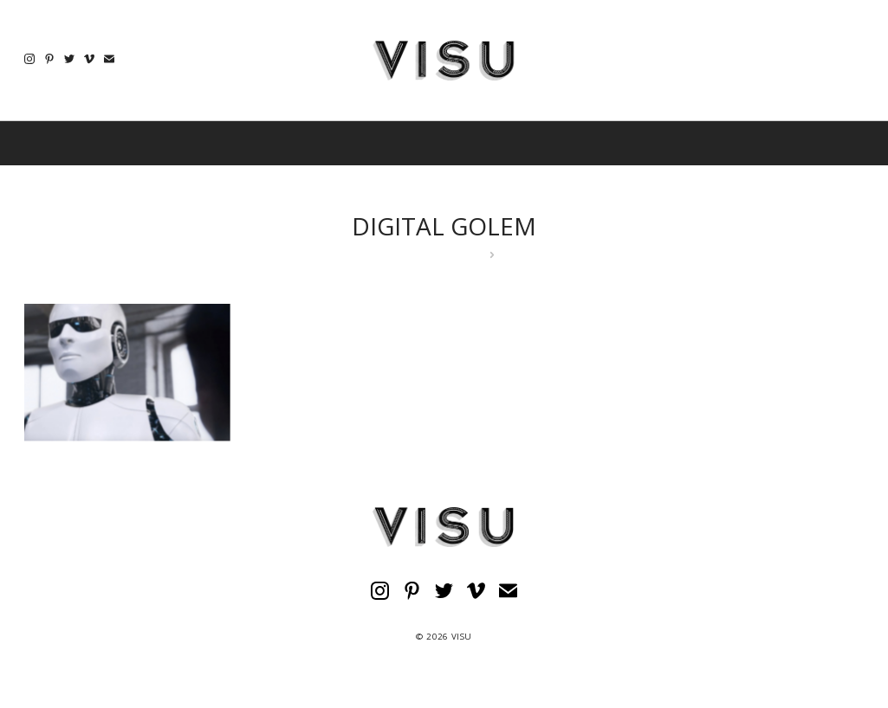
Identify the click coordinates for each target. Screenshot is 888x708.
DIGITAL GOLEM (444, 225)
